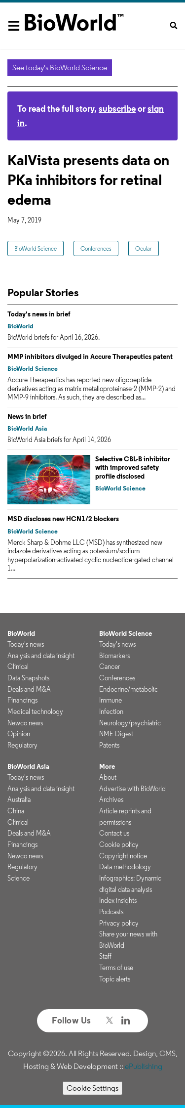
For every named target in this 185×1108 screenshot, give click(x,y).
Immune (110, 700)
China (15, 810)
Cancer (109, 666)
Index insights (118, 900)
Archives (111, 799)
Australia (19, 799)
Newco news (25, 722)
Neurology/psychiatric (130, 722)
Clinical (18, 666)
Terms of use (116, 967)
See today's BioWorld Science (59, 67)
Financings (22, 700)
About (107, 777)
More (107, 766)
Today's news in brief (39, 314)
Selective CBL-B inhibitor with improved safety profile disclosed (132, 467)
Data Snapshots (28, 677)
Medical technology (35, 711)
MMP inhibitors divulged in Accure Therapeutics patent (90, 356)
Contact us (114, 833)
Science (18, 878)
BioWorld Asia (27, 428)
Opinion (18, 733)
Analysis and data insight (40, 655)
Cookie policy (119, 844)
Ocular (143, 248)
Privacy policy (119, 923)
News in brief (27, 416)
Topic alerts (114, 979)
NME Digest (116, 733)
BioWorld (20, 326)
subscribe (117, 108)
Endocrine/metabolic (128, 689)
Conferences (95, 248)
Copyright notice (123, 855)
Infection (111, 711)
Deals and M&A (29, 689)
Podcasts (111, 911)
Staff (105, 956)
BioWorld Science (35, 248)
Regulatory (22, 745)
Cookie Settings (92, 1088)
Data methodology (125, 866)
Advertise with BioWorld (132, 788)
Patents (109, 745)
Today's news (25, 644)
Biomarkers (114, 655)
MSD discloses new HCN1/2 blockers (63, 518)
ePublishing (143, 1066)
